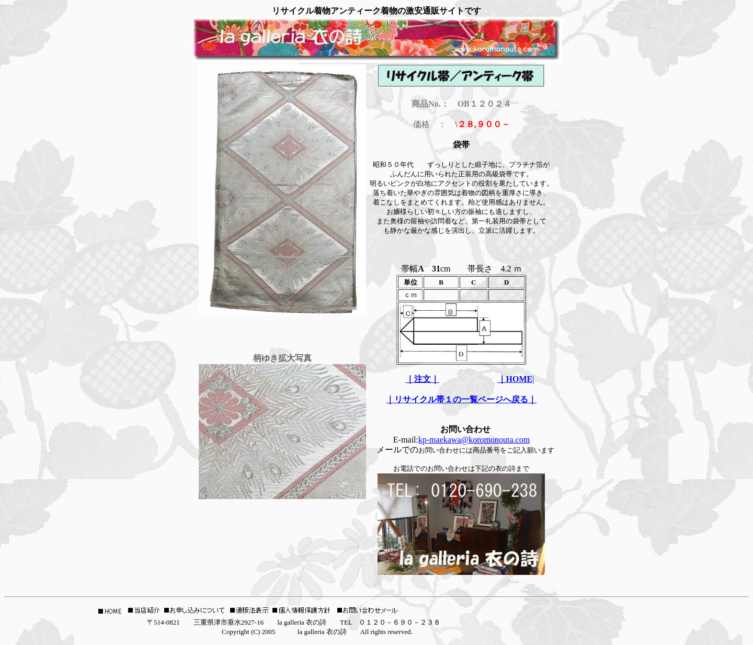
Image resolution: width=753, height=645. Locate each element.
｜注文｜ (422, 379)
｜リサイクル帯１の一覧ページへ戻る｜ (461, 399)
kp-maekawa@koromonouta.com (474, 439)
